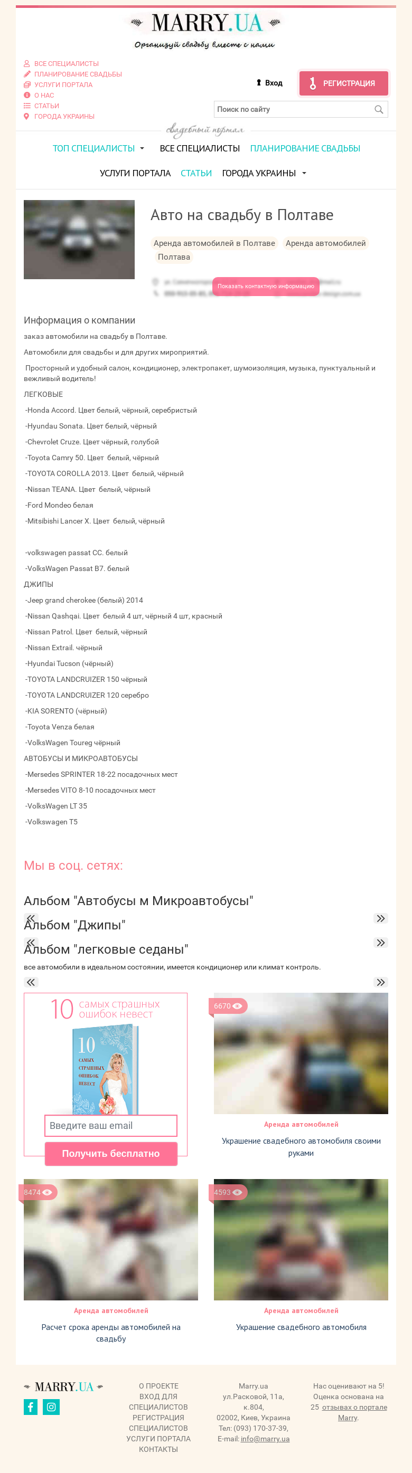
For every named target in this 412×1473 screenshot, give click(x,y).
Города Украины (259, 173)
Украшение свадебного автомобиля (301, 1327)
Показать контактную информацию (266, 286)
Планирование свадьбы (305, 148)
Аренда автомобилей (301, 1124)
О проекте (159, 1386)
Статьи (196, 173)
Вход (273, 83)
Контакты (158, 1449)
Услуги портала (135, 173)
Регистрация (349, 83)
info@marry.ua (265, 1438)
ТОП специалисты (93, 148)
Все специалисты (200, 148)
